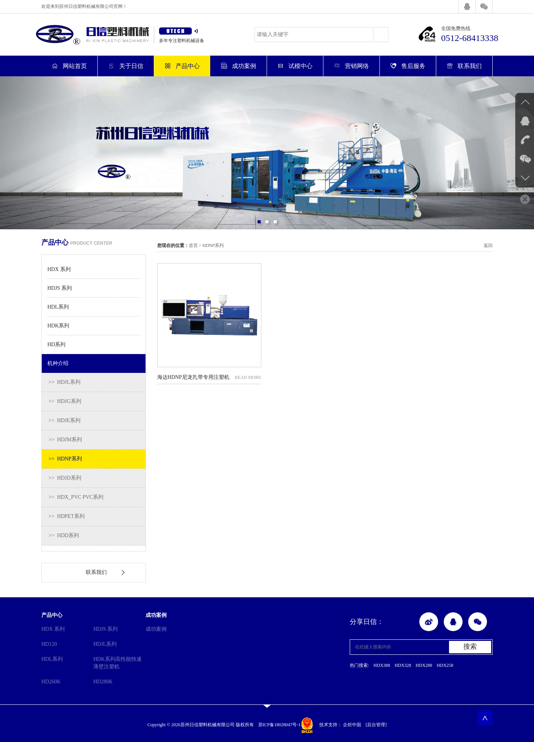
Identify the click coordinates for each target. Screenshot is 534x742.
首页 (193, 245)
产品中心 (182, 66)
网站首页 (69, 66)
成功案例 (238, 66)
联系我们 (464, 66)
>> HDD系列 (64, 535)
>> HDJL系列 (64, 382)
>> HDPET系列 (67, 516)
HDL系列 (58, 307)
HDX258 (445, 665)
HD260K (51, 681)
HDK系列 (58, 326)
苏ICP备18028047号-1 (279, 724)
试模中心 (295, 66)
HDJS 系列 (59, 288)
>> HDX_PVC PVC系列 (76, 497)
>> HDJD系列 (65, 478)
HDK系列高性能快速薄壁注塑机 (117, 662)
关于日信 (125, 66)
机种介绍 (57, 363)
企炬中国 (352, 724)
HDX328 (402, 665)
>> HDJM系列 (65, 439)
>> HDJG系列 (65, 401)
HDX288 (424, 665)
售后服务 (407, 66)
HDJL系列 (105, 644)
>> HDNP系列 (65, 459)
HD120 (49, 644)
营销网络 (351, 66)
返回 (488, 245)
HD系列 (56, 344)
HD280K (102, 681)
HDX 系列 (59, 269)
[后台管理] (376, 724)
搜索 (470, 646)
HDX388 (381, 665)
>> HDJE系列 (64, 420)
